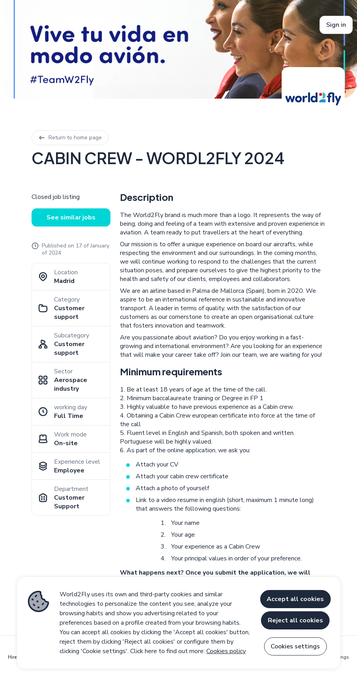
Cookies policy (226, 651)
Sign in (336, 25)
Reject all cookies (295, 620)
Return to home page (70, 137)
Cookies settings (295, 646)
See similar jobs (71, 217)
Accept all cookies (295, 599)
